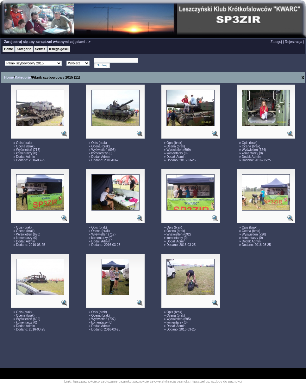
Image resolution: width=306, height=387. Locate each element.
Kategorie (24, 49)
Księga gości (59, 49)
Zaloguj (276, 42)
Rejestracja (293, 42)
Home (8, 49)
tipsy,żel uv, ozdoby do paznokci (217, 381)
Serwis (40, 49)
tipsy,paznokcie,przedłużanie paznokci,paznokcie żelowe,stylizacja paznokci (131, 381)
